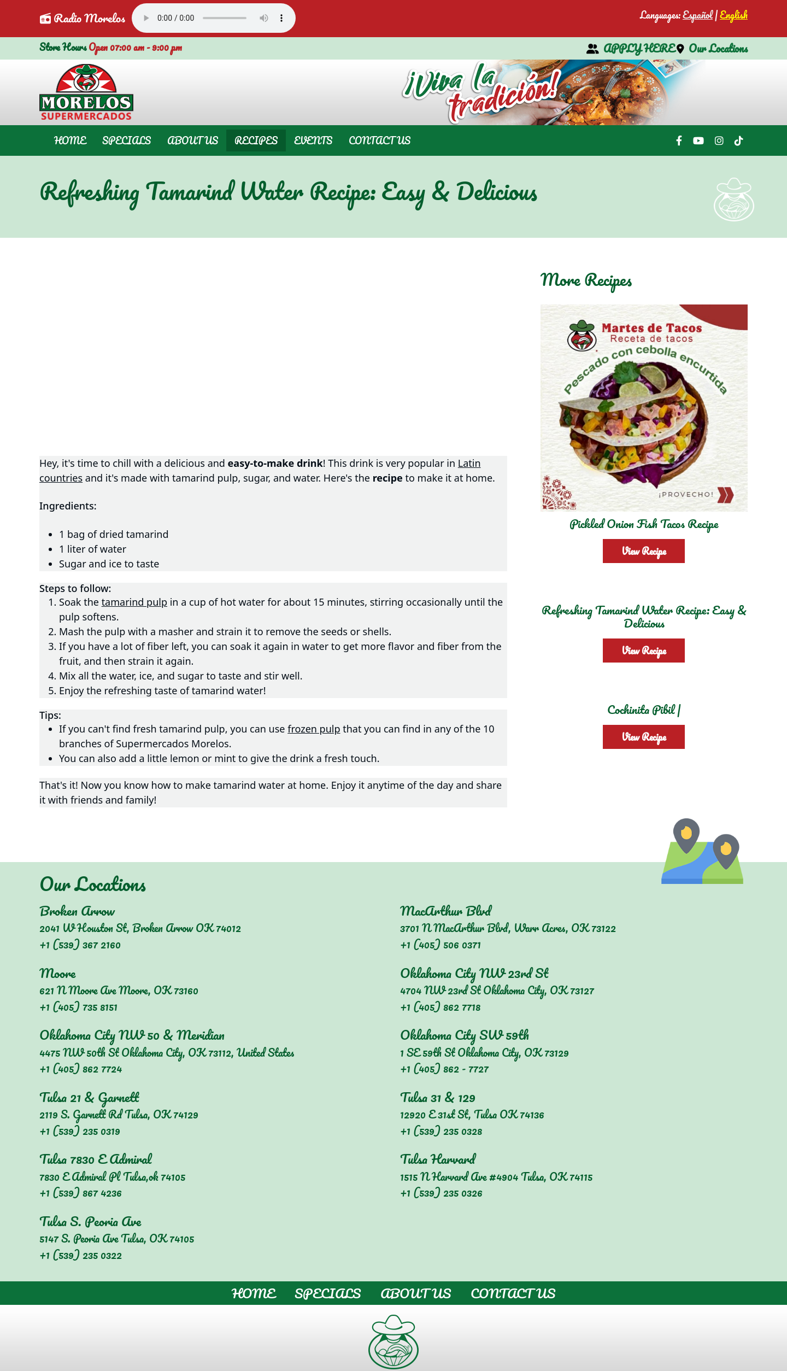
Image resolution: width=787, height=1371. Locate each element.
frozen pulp (313, 728)
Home (70, 140)
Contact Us (379, 140)
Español (698, 14)
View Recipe (643, 551)
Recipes (256, 140)
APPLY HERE (630, 48)
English (734, 14)
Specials (126, 140)
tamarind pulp (134, 601)
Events (313, 140)
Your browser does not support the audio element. (214, 18)
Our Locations (712, 48)
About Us (192, 140)
